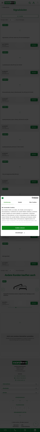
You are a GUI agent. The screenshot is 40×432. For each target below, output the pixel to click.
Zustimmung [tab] (7, 202)
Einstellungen (20, 232)
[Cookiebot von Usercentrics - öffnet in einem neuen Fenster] (31, 198)
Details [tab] (20, 202)
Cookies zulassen (20, 227)
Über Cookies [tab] (33, 202)
